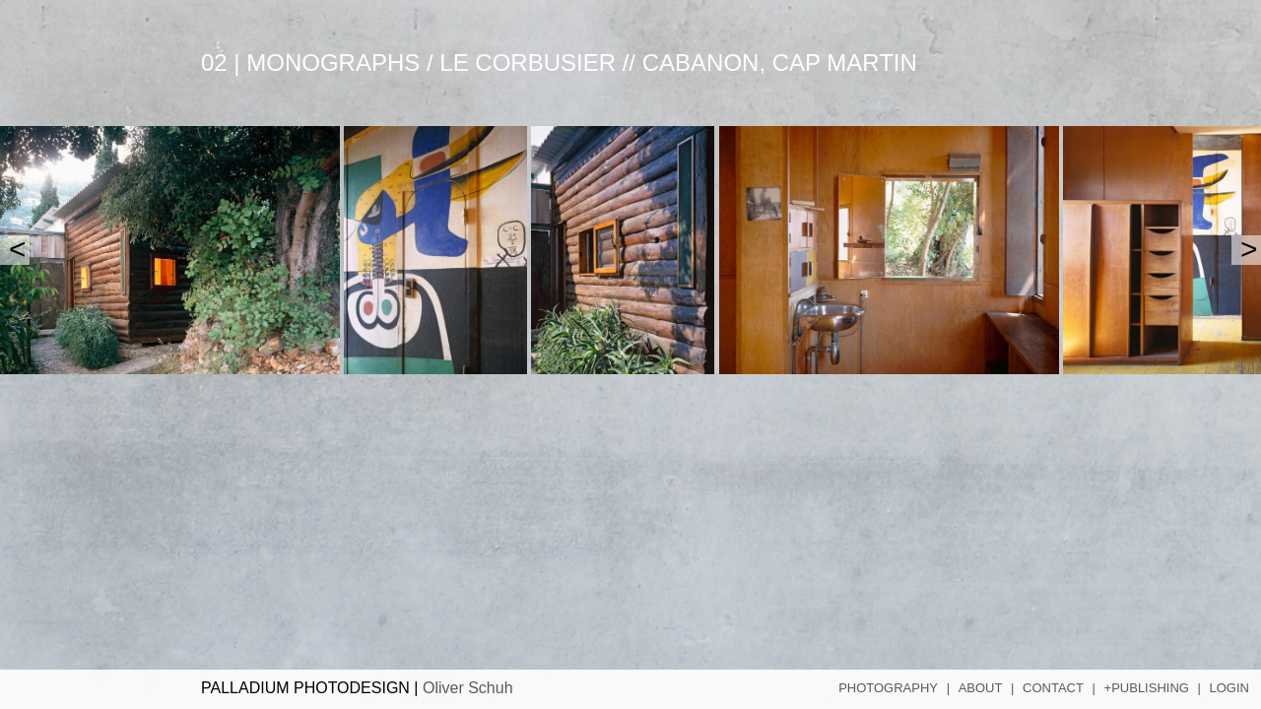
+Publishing (1146, 687)
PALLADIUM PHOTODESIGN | (357, 687)
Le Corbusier (527, 62)
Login (1229, 687)
